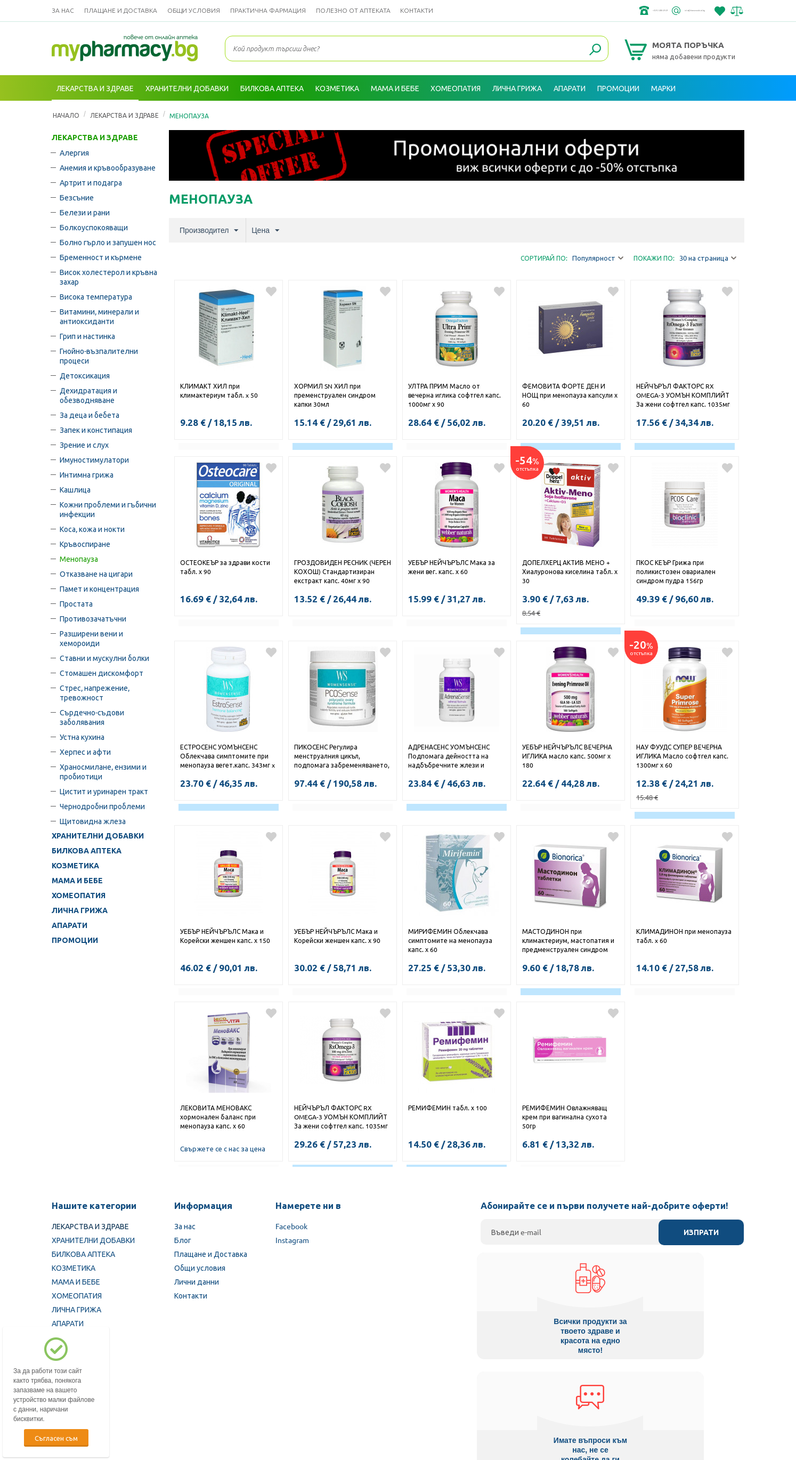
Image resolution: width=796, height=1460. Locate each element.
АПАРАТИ (69, 925)
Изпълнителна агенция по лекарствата (325, 1392)
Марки (663, 88)
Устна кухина (82, 736)
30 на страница (707, 258)
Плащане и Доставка (120, 10)
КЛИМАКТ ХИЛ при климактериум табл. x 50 (219, 390)
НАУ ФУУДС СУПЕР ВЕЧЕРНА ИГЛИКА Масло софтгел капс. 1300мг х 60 (682, 756)
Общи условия (193, 10)
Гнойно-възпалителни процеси (99, 355)
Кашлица (75, 489)
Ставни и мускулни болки (104, 658)
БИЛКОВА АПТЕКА (86, 850)
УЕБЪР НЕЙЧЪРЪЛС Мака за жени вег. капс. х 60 (451, 567)
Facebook (291, 1226)
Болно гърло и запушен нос (108, 242)
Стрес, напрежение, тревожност (94, 692)
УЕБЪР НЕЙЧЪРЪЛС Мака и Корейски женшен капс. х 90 (337, 936)
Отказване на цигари (96, 573)
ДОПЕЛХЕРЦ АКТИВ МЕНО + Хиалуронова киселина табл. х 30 (570, 571)
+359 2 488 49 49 (584, 10)
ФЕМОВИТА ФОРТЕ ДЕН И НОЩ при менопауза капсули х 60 (570, 395)
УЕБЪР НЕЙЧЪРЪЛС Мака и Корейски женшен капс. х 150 (225, 936)
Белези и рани (85, 212)
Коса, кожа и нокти (92, 529)
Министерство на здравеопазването (467, 1392)
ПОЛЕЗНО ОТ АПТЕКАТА (353, 10)
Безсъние (77, 197)
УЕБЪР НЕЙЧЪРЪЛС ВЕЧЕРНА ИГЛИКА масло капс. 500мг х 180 (567, 756)
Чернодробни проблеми (102, 806)
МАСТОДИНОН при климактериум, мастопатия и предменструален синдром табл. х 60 (568, 941)
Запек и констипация (96, 429)
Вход (723, 113)
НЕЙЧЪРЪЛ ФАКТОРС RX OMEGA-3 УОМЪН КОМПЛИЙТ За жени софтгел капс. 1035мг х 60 (683, 396)
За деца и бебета (89, 415)
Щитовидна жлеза (93, 821)
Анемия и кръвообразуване (108, 167)
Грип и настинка (87, 336)
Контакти (416, 10)
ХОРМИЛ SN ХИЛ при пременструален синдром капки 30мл (335, 395)
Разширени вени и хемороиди (91, 638)
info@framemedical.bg (667, 10)
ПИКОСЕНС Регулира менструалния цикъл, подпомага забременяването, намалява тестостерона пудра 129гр (342, 757)
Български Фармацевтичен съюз (189, 1392)
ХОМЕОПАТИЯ (78, 895)
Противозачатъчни (93, 618)
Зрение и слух (84, 444)
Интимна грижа (86, 474)
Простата (76, 603)
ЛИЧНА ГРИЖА (80, 910)
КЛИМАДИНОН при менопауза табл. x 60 (684, 936)
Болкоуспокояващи (94, 227)
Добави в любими (271, 291)
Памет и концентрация (99, 588)
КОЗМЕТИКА (75, 865)
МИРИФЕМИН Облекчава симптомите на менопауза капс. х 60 (450, 940)
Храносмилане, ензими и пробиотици (103, 771)
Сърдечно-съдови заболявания (92, 717)
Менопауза (79, 558)
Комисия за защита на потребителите (608, 1392)
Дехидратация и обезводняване (88, 395)
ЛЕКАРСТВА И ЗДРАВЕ (95, 137)
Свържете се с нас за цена (222, 1148)
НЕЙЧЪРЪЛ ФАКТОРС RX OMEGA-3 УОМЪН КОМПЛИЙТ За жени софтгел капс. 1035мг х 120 (341, 1117)
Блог (182, 1240)
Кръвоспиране (85, 543)
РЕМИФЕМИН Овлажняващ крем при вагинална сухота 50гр (564, 1116)
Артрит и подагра (91, 182)
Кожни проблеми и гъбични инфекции (108, 509)
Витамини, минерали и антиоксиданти (99, 316)
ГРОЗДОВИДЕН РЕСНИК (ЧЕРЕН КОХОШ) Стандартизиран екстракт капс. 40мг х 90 (342, 571)
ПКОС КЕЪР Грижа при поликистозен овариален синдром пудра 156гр (676, 571)
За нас (63, 10)
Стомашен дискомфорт (101, 672)
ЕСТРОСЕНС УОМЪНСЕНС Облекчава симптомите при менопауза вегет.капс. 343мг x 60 (227, 757)
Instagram (292, 1240)
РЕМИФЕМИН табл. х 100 (447, 1107)
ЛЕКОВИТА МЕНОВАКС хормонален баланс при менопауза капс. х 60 (218, 1116)
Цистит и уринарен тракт (104, 791)
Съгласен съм (56, 1437)
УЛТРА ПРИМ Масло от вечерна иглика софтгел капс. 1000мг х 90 (454, 395)
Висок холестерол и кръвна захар (108, 276)
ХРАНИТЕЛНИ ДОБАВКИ (98, 836)
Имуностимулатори (94, 459)
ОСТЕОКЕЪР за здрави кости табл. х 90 (225, 567)
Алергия (74, 152)
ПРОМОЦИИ (75, 940)
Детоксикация (85, 375)
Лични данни (196, 1281)
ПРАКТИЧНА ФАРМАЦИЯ (268, 10)
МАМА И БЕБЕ (77, 880)
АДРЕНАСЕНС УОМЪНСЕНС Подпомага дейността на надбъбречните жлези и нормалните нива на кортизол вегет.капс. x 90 (455, 757)
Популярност (597, 258)
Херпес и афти (85, 751)
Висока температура (96, 296)
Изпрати (701, 1232)
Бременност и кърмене (101, 257)
